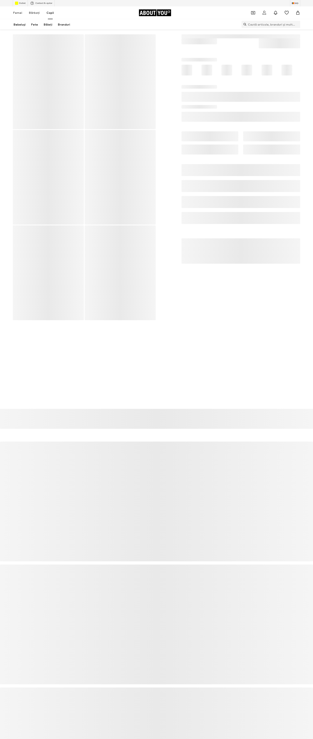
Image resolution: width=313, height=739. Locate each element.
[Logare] (264, 12)
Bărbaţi (34, 12)
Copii (50, 12)
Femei (17, 12)
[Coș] (297, 12)
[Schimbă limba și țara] (295, 3)
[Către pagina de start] (155, 12)
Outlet (20, 3)
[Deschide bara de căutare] (244, 24)
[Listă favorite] (286, 12)
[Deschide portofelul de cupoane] (253, 12)
